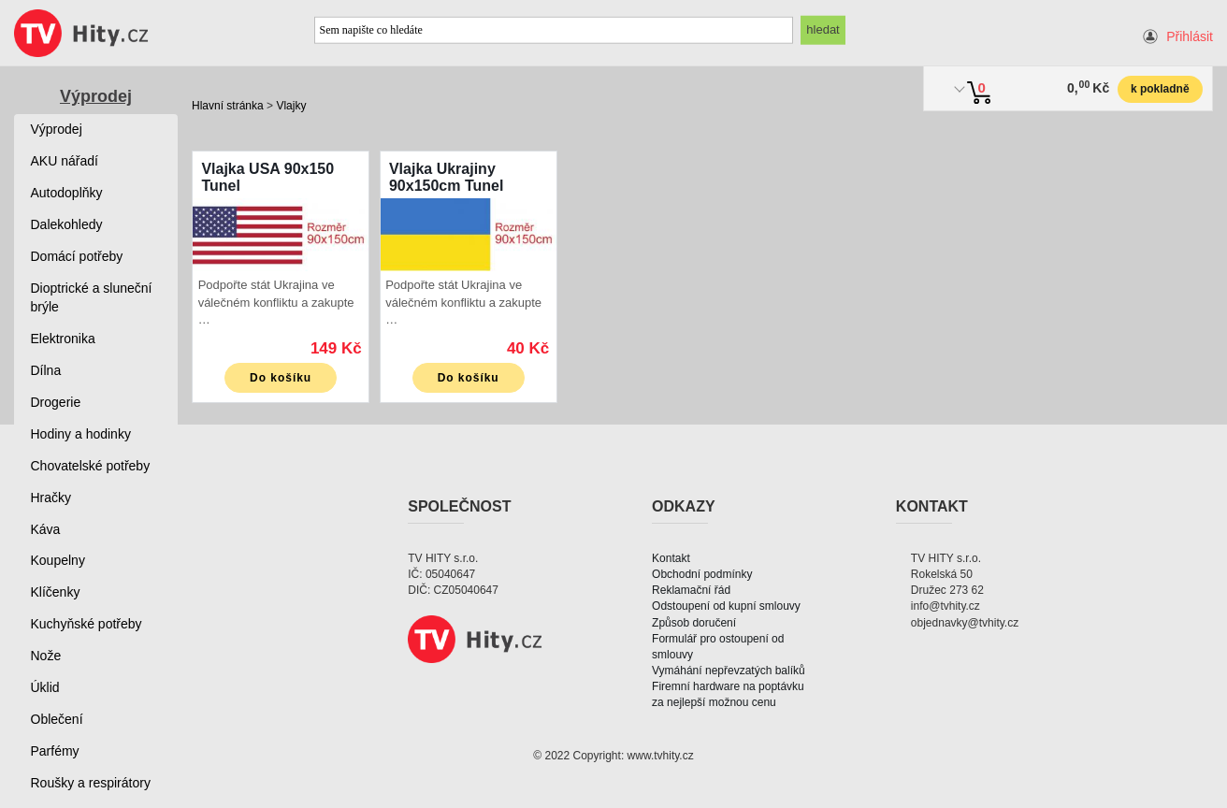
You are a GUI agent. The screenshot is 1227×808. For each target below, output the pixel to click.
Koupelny (58, 560)
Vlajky (291, 105)
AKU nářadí (64, 160)
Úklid (45, 687)
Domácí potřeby (77, 256)
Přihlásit (1189, 36)
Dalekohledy (67, 224)
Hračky (51, 497)
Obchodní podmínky (702, 574)
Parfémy (55, 750)
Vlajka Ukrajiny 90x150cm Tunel (446, 177)
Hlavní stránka (228, 105)
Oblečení (57, 719)
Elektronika (63, 338)
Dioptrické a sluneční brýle (91, 297)
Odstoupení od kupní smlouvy (726, 606)
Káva (46, 529)
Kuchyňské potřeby (86, 623)
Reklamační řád (691, 590)
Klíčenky (55, 591)
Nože (46, 655)
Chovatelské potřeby (91, 465)
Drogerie (56, 402)
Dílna (46, 370)
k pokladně (1160, 88)
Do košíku (280, 377)
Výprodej (96, 96)
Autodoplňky (67, 192)
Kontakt (671, 558)
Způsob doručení (694, 622)
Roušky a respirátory (91, 782)
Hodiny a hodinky (81, 433)
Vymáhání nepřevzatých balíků (728, 670)
